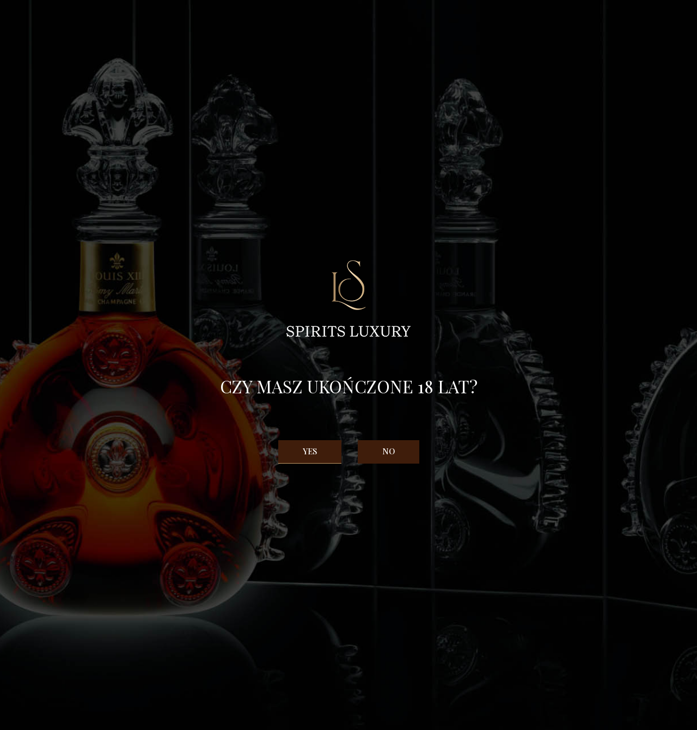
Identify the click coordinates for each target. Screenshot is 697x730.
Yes (310, 451)
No (388, 451)
